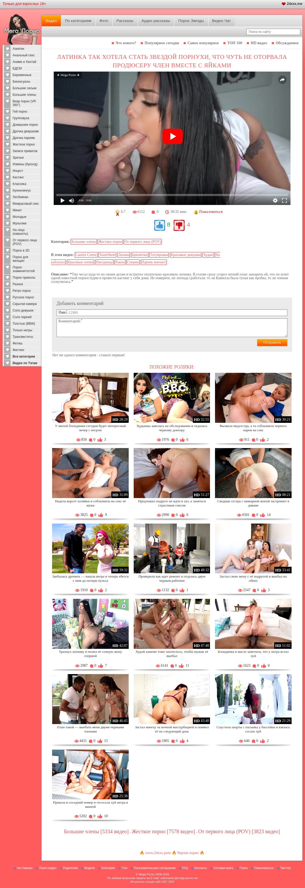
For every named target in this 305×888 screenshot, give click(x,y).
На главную (24, 868)
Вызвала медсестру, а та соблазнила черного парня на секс (253, 428)
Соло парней (22, 317)
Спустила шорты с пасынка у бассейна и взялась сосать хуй (253, 729)
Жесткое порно (24, 144)
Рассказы (125, 21)
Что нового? (126, 43)
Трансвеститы (23, 337)
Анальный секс (24, 55)
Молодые (19, 217)
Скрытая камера (25, 304)
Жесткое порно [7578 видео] (163, 831)
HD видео (259, 43)
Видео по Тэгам (25, 363)
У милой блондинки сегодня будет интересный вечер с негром (90, 428)
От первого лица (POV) (25, 242)
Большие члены (24, 95)
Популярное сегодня (162, 43)
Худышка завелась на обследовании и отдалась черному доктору (172, 428)
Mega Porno (146, 874)
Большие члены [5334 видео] (96, 831)
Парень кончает (154, 262)
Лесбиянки (20, 197)
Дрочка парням (24, 138)
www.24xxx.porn (158, 853)
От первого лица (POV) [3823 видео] (239, 831)
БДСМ (17, 68)
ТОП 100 (234, 43)
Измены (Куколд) (25, 164)
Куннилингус (22, 190)
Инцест (18, 171)
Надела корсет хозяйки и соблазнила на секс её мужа (90, 503)
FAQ (185, 868)
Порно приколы (24, 277)
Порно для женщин (20, 259)
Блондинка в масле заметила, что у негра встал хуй (253, 654)
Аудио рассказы (156, 21)
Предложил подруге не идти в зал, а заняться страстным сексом (172, 503)
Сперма (133, 262)
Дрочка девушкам (26, 131)
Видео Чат (221, 21)
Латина (123, 255)
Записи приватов (25, 151)
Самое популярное (203, 43)
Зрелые (18, 157)
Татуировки (159, 255)
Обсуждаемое (287, 43)
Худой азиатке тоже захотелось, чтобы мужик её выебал (172, 654)
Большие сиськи (25, 88)
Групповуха (21, 118)
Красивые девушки (186, 255)
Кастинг (18, 177)
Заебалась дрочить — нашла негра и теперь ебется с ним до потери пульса (90, 578)
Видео (51, 21)
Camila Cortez (86, 255)
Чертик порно (188, 853)
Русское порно (23, 297)
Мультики (19, 223)
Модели (89, 868)
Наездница (104, 262)
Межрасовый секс (26, 203)
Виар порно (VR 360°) (24, 103)
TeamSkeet (107, 255)
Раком (120, 262)
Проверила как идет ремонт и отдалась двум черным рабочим (171, 578)
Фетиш (17, 343)
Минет (17, 210)
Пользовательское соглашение (155, 868)
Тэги (124, 868)
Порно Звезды (191, 21)
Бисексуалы (21, 81)
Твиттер (285, 868)
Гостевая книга (223, 868)
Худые (208, 255)
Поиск (243, 868)
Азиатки (18, 49)
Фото (103, 21)
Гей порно (20, 111)
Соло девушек (23, 310)
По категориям (78, 21)
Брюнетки (140, 255)
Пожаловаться (264, 868)
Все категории (24, 356)
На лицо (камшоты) (20, 231)
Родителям (70, 868)
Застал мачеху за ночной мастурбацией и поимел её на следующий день (172, 729)
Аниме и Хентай (24, 62)
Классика (19, 184)
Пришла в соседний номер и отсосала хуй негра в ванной (90, 804)
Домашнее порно (25, 125)
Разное (18, 284)
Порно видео (48, 868)
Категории (108, 868)
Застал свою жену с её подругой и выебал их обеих (253, 578)
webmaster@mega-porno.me (179, 878)
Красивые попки (80, 262)
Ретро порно (22, 291)
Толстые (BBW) (24, 323)
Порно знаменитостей (24, 269)
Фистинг (18, 350)
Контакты (200, 868)
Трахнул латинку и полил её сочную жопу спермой (90, 654)
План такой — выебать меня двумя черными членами (90, 729)
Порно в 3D (21, 250)
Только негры (22, 330)
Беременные (22, 75)
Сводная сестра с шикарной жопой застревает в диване (253, 503)
